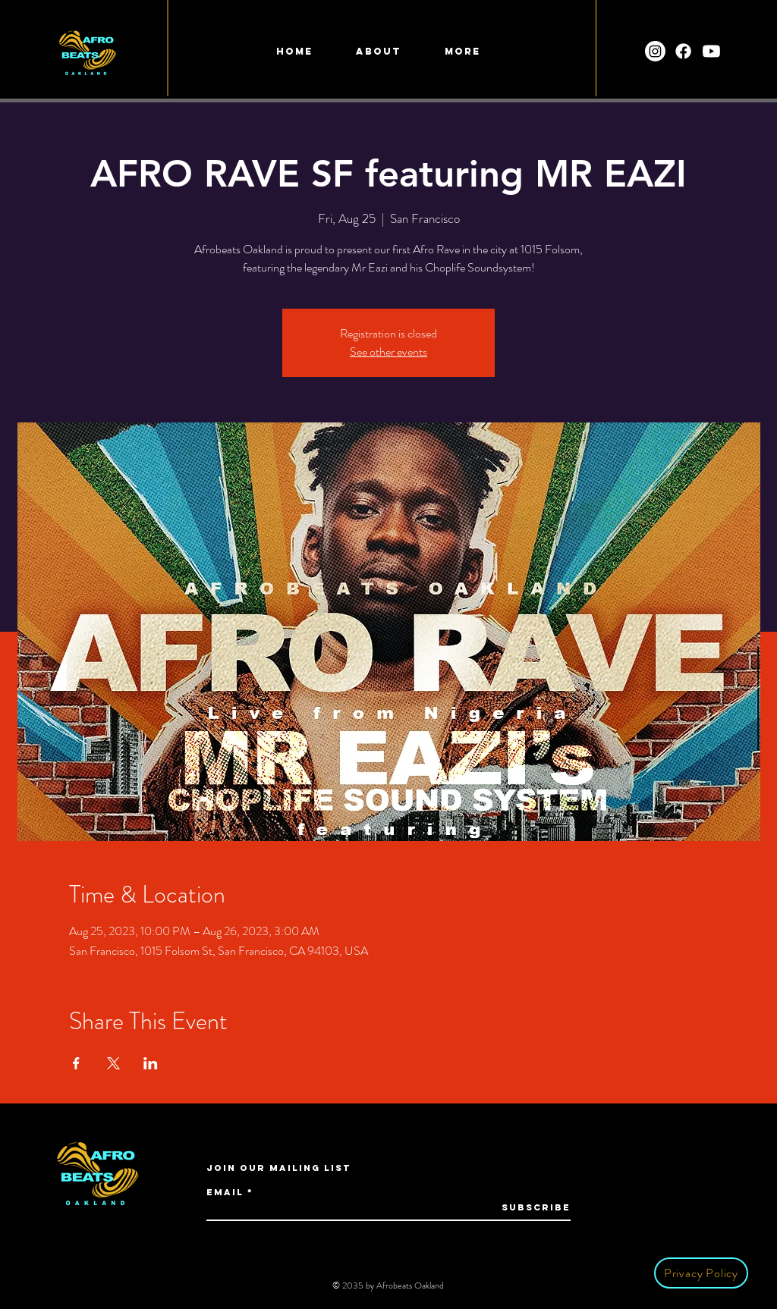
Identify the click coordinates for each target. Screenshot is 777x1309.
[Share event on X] (113, 1063)
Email (225, 1192)
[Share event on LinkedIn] (150, 1063)
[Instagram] (655, 51)
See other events (388, 351)
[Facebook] (683, 51)
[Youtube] (711, 51)
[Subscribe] (532, 1207)
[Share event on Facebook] (76, 1063)
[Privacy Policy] (701, 1273)
